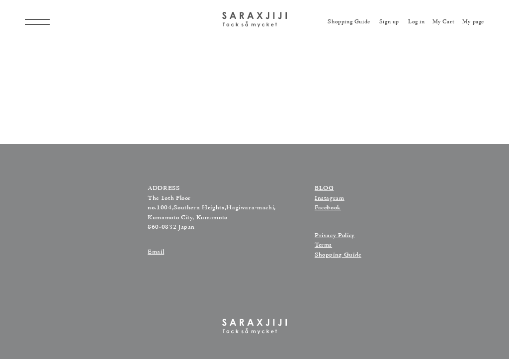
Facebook (328, 208)
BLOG (324, 188)
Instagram (329, 198)
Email (156, 252)
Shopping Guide (338, 255)
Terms (323, 245)
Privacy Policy (335, 236)
